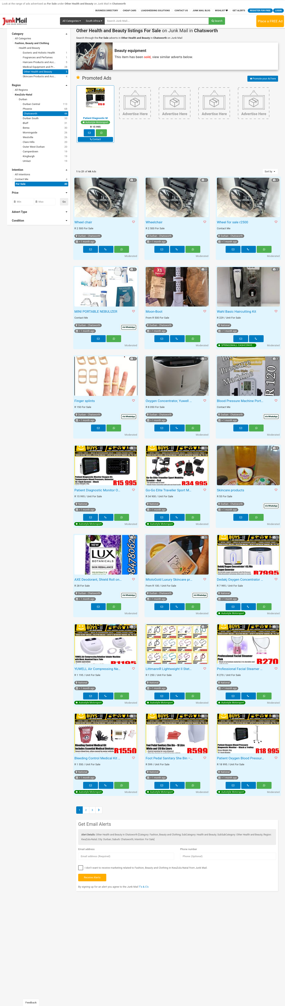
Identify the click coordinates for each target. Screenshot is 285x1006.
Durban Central (45, 104)
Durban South (45, 118)
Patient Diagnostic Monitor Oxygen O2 (98, 490)
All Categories (23, 38)
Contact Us (181, 10)
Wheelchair (154, 222)
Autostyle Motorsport (95, 122)
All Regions (21, 89)
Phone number (188, 849)
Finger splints (84, 401)
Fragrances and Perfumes (45, 57)
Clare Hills (45, 142)
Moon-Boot (154, 311)
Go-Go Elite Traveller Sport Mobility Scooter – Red (170, 490)
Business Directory (106, 10)
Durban (23, 99)
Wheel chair (83, 222)
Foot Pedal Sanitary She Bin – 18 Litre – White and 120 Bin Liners (170, 758)
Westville (45, 137)
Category (39, 33)
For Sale (41, 184)
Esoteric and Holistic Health (45, 52)
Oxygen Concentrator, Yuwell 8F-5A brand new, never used (170, 401)
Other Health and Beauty (45, 71)
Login (278, 10)
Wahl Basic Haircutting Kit (236, 311)
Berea (45, 128)
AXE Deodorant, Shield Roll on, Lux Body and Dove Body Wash (98, 579)
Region (39, 85)
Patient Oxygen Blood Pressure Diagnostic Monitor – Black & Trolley (241, 758)
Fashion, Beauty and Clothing (32, 43)
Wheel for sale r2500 (232, 222)
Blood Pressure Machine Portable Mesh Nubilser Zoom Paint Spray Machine (241, 401)
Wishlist (221, 10)
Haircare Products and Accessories (45, 62)
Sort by (270, 171)
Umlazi (45, 161)
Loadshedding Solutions (155, 10)
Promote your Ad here (263, 78)
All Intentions (22, 174)
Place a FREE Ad (270, 21)
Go (64, 201)
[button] (71, 21)
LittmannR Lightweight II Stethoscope (170, 669)
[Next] (98, 810)
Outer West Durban (45, 146)
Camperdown (45, 151)
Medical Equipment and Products (45, 67)
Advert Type (39, 212)
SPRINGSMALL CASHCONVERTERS (237, 345)
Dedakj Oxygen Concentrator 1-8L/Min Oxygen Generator (241, 579)
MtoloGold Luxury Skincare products (170, 579)
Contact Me (41, 179)
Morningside (45, 132)
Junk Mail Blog (201, 10)
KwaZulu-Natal (23, 94)
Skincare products (230, 490)
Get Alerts (239, 10)
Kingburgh (45, 156)
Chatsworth (45, 113)
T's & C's (144, 886)
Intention (39, 169)
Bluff (45, 123)
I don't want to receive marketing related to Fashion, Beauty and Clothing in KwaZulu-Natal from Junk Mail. (142, 868)
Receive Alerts (92, 877)
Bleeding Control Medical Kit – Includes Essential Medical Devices (98, 758)
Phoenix (45, 109)
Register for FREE (260, 10)
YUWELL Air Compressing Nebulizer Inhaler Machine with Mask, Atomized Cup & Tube (98, 669)
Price (39, 192)
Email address (86, 849)
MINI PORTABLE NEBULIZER (95, 311)
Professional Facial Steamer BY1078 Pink (241, 669)
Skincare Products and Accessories (45, 76)
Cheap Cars (129, 10)
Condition (39, 220)
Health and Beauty (29, 47)
